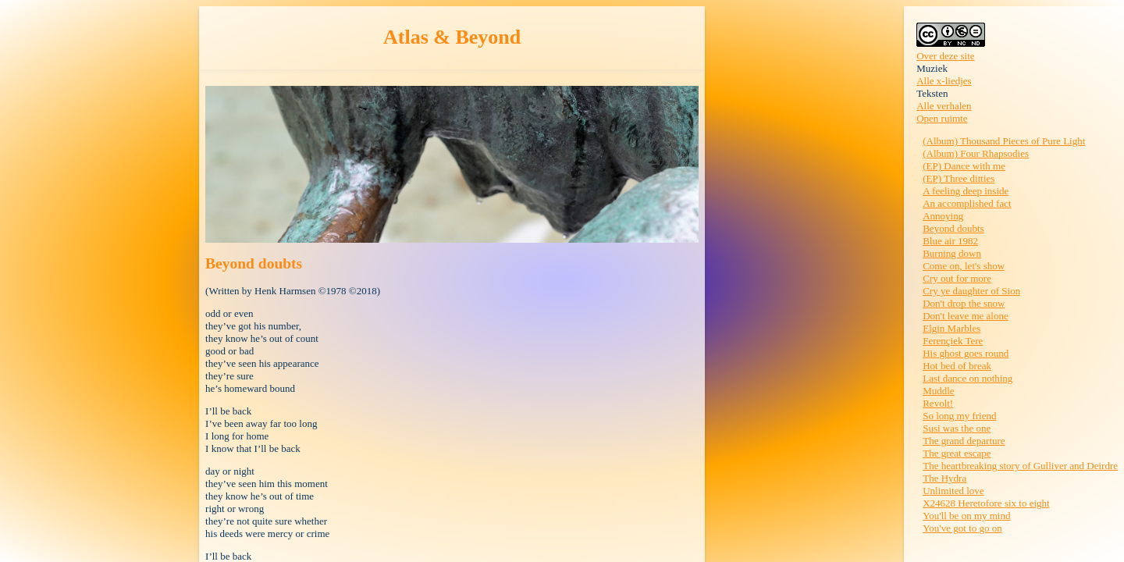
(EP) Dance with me (964, 166)
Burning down (952, 253)
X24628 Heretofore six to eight (986, 503)
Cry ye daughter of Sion (971, 291)
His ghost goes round (965, 353)
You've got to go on (962, 528)
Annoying (943, 216)
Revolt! (938, 403)
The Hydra (944, 478)
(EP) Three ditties (958, 178)
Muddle (938, 391)
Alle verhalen (943, 106)
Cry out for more (957, 278)
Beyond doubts (953, 228)
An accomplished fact (967, 203)
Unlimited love (953, 490)
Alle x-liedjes (943, 81)
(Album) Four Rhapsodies (976, 153)
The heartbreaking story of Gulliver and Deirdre (1020, 465)
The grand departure (964, 440)
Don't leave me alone (965, 316)
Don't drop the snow (964, 303)
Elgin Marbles (951, 328)
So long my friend (959, 416)
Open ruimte (941, 118)
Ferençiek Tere (953, 341)
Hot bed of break (957, 366)
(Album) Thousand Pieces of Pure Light (1004, 141)
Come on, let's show (964, 266)
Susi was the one (957, 428)
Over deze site (945, 56)
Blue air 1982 (950, 241)
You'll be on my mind (966, 515)
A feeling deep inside (965, 191)
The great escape (957, 453)
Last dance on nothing (967, 378)
